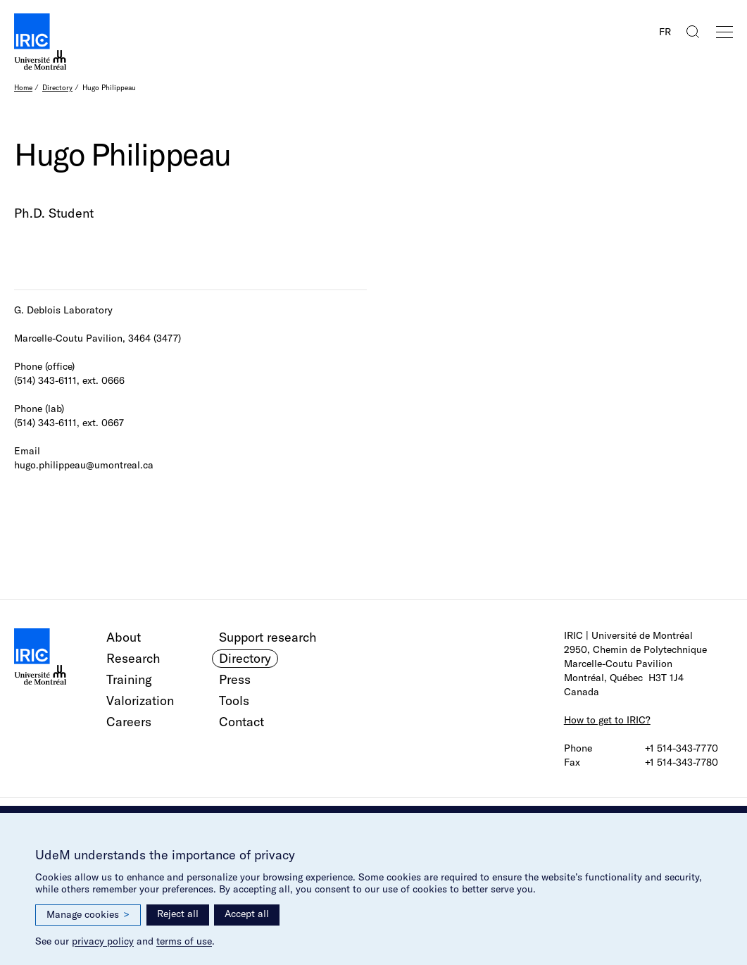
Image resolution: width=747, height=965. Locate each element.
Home (23, 87)
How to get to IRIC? (607, 720)
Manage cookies (88, 914)
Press (235, 679)
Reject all (178, 913)
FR (665, 31)
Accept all (247, 913)
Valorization (140, 700)
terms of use (184, 941)
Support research (268, 637)
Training (129, 679)
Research (133, 658)
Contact (241, 722)
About (123, 637)
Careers (128, 722)
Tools (234, 700)
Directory (57, 87)
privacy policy (103, 941)
